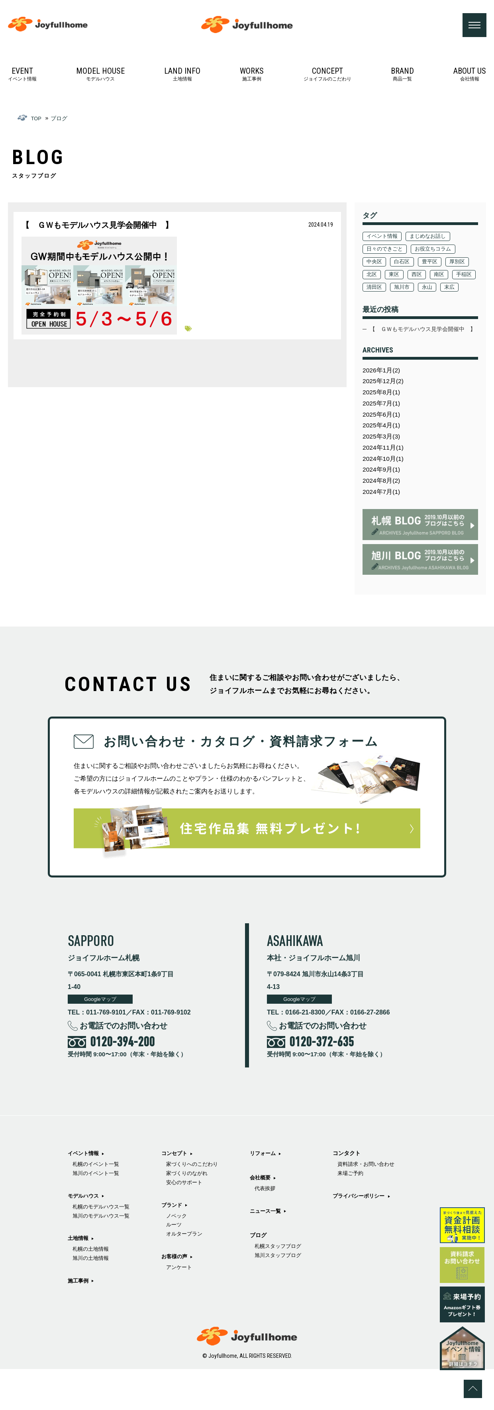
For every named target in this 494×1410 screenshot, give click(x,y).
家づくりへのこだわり (198, 1230)
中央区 (375, 263)
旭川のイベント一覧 (98, 1215)
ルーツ (178, 1294)
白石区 (404, 263)
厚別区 (375, 276)
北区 (402, 276)
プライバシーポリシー (357, 1283)
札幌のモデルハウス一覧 (103, 1250)
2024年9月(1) (383, 507)
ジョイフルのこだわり (327, 76)
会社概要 (268, 1253)
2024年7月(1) (383, 531)
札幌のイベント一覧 (98, 1205)
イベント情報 (22, 76)
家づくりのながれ (192, 1240)
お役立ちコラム (438, 250)
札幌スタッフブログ (359, 1205)
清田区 (429, 289)
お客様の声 (271, 1194)
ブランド (176, 1273)
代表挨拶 (273, 1264)
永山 (372, 301)
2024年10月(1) (385, 495)
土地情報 (182, 76)
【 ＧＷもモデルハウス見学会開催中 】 (418, 350)
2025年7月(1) (383, 434)
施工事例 (252, 76)
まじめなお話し (432, 238)
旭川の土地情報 (92, 1305)
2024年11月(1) (385, 482)
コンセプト (179, 1218)
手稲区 (399, 289)
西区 (450, 276)
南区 (372, 289)
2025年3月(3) (383, 470)
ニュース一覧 (273, 1287)
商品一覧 (402, 76)
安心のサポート (189, 1250)
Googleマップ (103, 1040)
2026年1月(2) (383, 397)
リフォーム (271, 1228)
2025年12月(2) (385, 409)
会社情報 (469, 76)
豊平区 (434, 263)
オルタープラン (189, 1305)
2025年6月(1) (383, 446)
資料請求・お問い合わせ (364, 1250)
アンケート (276, 1205)
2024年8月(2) (383, 519)
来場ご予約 (348, 1260)
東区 (426, 276)
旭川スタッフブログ (359, 1215)
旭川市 (458, 289)
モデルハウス (100, 76)
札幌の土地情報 (92, 1294)
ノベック (181, 1284)
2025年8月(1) (383, 421)
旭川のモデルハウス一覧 (103, 1260)
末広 (396, 301)
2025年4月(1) (383, 458)
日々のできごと (386, 250)
